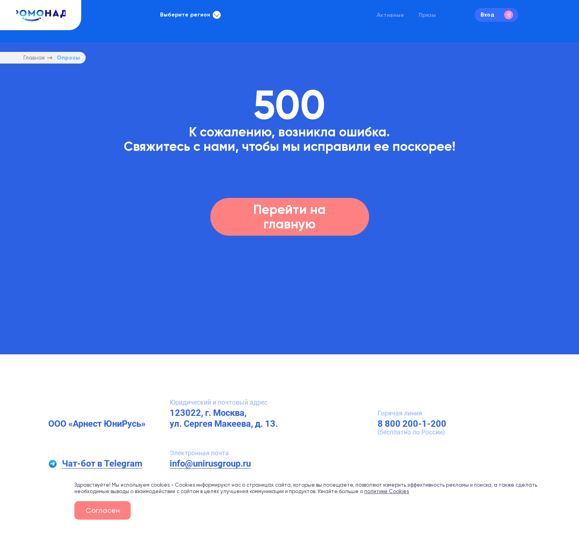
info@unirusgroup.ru (210, 464)
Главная (34, 58)
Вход (496, 14)
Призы (427, 15)
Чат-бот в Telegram (102, 464)
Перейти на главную (289, 217)
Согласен (103, 510)
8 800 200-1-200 (412, 424)
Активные (390, 15)
